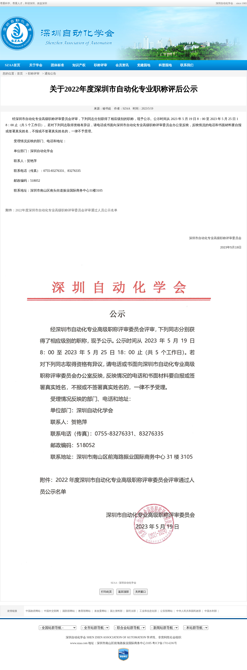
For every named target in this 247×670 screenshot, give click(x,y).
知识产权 (78, 65)
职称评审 (100, 65)
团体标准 (57, 65)
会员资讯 (122, 65)
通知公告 (50, 73)
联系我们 (186, 65)
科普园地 (165, 65)
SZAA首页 (12, 65)
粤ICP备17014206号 (164, 643)
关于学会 (35, 65)
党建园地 (143, 65)
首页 (20, 73)
